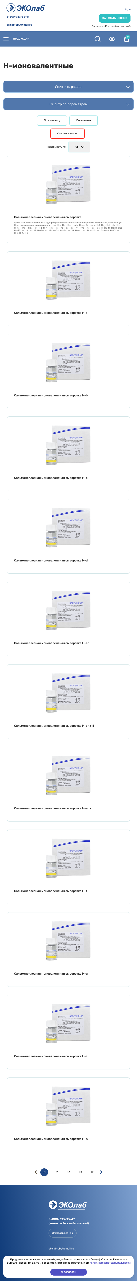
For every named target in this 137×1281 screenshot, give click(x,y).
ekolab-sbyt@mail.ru (19, 24)
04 (80, 1172)
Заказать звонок (114, 18)
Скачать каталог (67, 133)
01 (44, 1172)
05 (92, 1172)
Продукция (21, 38)
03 (68, 1172)
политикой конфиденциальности (110, 1262)
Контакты (45, 38)
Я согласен (68, 1272)
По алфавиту (52, 120)
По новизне (83, 120)
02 (56, 1172)
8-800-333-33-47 (18, 16)
